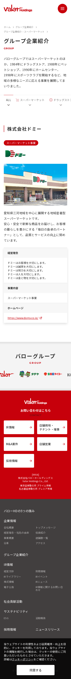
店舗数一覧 (42, 538)
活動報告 (41, 618)
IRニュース (42, 581)
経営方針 (9, 571)
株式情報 (9, 581)
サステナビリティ (16, 611)
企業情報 (10, 520)
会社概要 (9, 527)
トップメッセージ (46, 527)
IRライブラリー (12, 576)
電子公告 (9, 587)
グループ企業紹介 (16, 554)
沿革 (6, 543)
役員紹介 (41, 532)
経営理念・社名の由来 (16, 532)
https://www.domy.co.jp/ (23, 318)
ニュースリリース (48, 629)
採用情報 (10, 629)
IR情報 (8, 564)
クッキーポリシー (23, 659)
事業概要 (9, 538)
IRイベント (42, 576)
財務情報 (41, 571)
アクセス (40, 543)
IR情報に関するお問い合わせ (49, 588)
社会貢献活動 (13, 601)
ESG (6, 618)
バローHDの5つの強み (19, 511)
